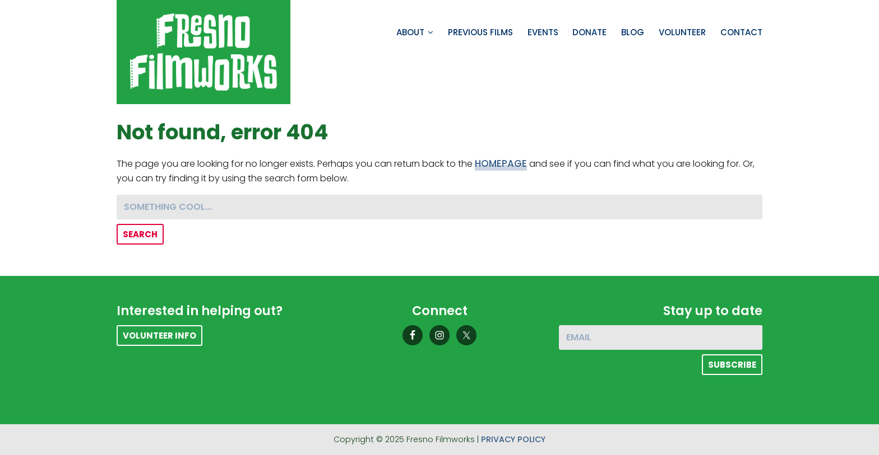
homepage (501, 163)
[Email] (660, 337)
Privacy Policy (513, 439)
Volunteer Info (159, 335)
